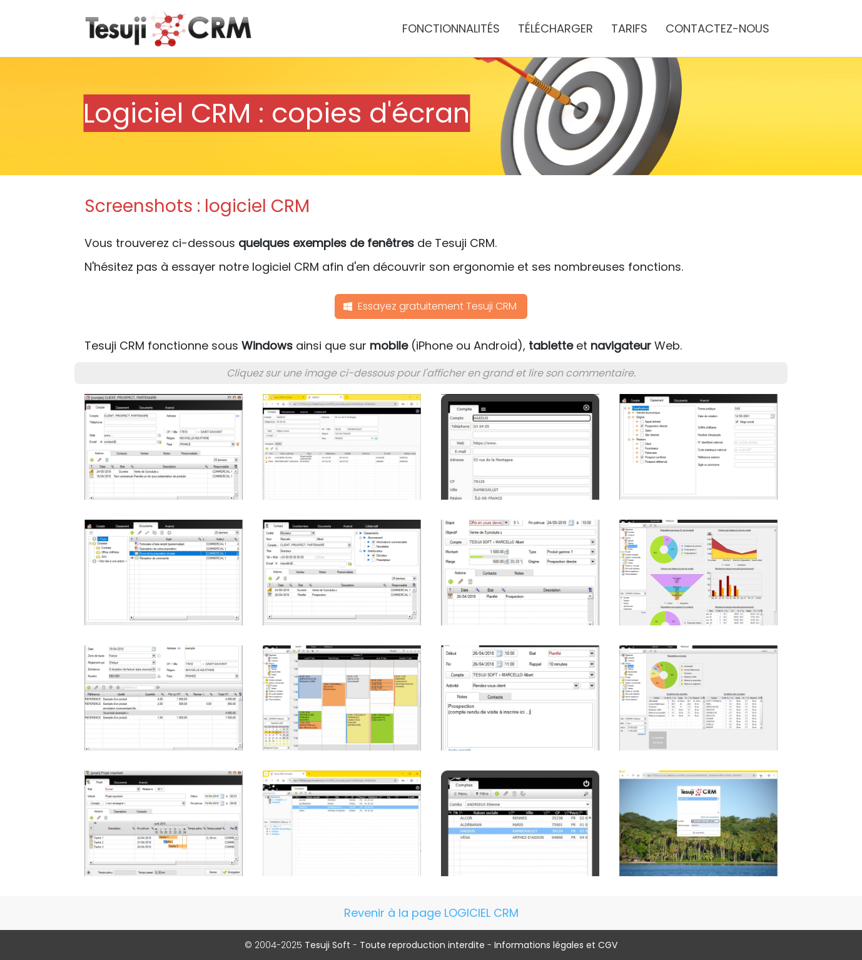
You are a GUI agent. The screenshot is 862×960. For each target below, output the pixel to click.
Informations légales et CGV (555, 945)
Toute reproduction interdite (422, 945)
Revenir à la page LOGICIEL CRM (431, 913)
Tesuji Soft (327, 945)
